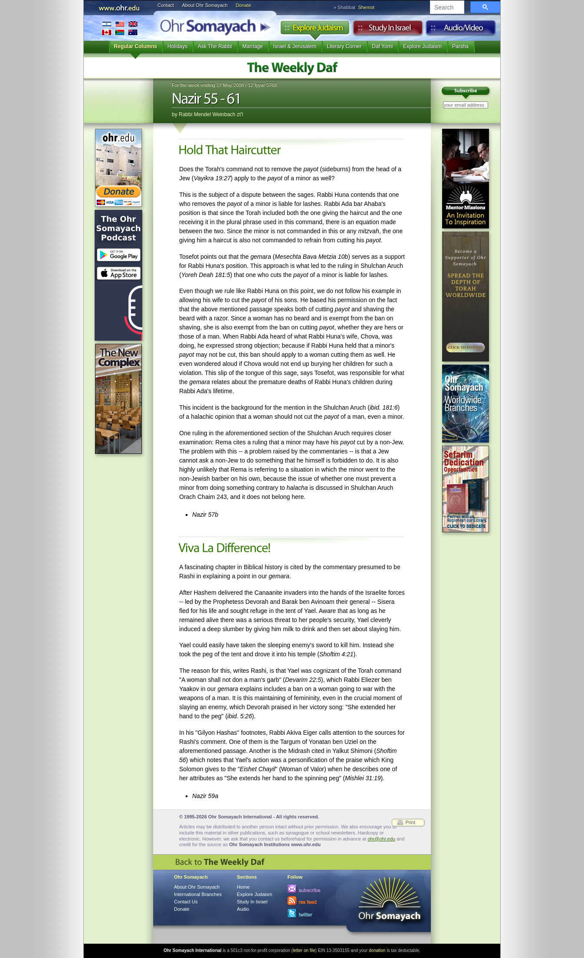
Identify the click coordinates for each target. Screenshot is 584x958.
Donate (243, 5)
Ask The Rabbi (215, 46)
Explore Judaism (314, 30)
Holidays (177, 46)
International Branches (119, 28)
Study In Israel (252, 901)
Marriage (253, 46)
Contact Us (185, 901)
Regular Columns (135, 46)
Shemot (366, 7)
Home (243, 887)
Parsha (460, 46)
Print (410, 822)
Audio (461, 30)
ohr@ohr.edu (381, 838)
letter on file (304, 950)
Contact (165, 5)
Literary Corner (344, 46)
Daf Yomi (382, 46)
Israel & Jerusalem (294, 46)
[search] (446, 7)
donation (377, 950)
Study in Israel (387, 30)
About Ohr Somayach (205, 5)
